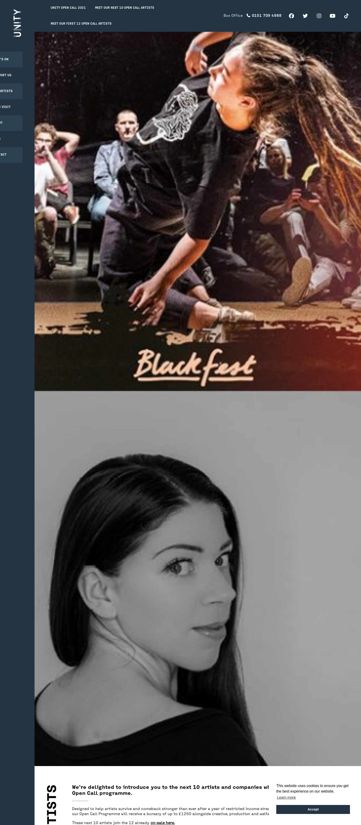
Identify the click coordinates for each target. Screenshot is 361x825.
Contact (11, 149)
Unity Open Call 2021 (68, 8)
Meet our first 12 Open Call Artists (81, 24)
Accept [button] (313, 809)
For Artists (15, 85)
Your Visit (14, 101)
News (9, 133)
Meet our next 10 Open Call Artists (124, 8)
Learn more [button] (286, 797)
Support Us (14, 70)
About (10, 117)
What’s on (12, 54)
